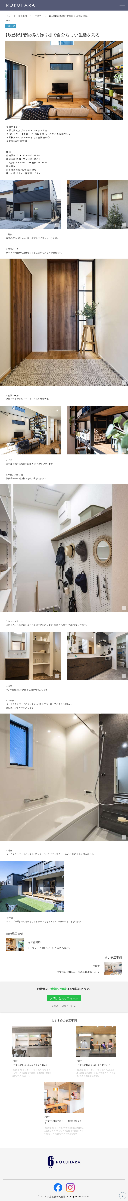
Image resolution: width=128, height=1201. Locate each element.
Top (8, 16)
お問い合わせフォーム (64, 998)
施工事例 (22, 16)
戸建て (38, 16)
